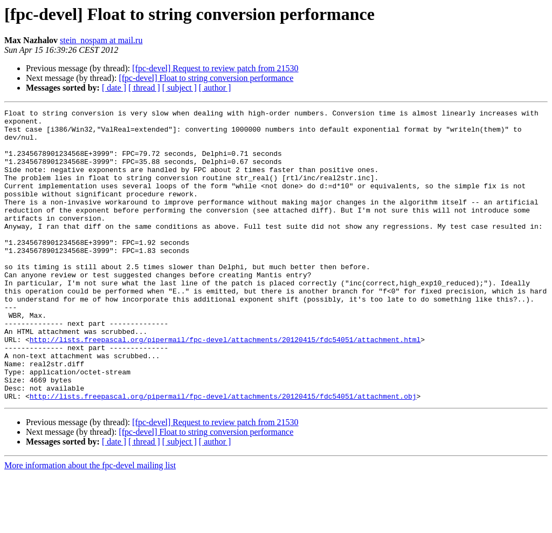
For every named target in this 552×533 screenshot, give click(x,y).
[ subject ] (179, 87)
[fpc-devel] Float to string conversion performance (206, 78)
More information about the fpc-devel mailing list (90, 523)
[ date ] (114, 87)
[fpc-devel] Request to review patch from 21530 (215, 68)
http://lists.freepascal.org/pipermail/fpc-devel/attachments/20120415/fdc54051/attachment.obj (223, 454)
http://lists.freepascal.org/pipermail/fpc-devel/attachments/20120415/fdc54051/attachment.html (225, 386)
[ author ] (215, 87)
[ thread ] (144, 87)
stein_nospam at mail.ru (101, 40)
